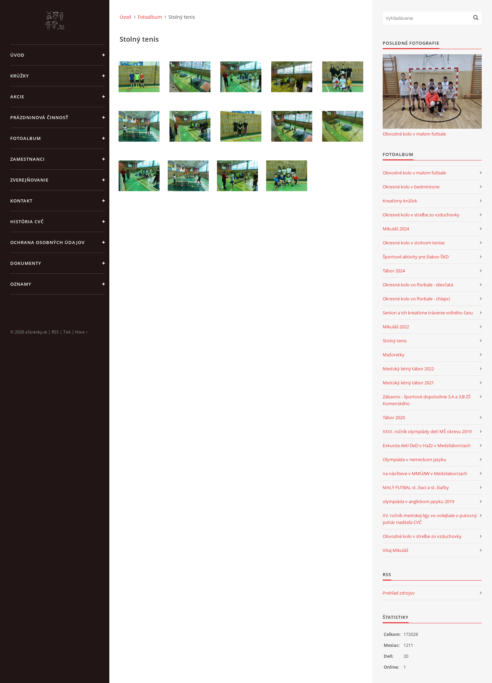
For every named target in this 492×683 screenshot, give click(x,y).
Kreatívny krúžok (400, 201)
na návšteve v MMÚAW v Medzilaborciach (425, 473)
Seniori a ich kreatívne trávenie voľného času (428, 313)
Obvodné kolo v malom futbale (414, 134)
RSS (55, 332)
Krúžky (19, 76)
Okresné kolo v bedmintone (411, 187)
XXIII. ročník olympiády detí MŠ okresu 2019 (427, 431)
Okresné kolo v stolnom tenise (414, 243)
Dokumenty (25, 263)
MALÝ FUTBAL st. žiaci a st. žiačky (416, 487)
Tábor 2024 (394, 271)
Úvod (17, 55)
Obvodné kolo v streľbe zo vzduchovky (422, 536)
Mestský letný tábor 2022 (408, 369)
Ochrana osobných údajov (47, 242)
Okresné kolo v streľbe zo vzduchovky (421, 215)
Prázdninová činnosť (39, 117)
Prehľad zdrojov (399, 593)
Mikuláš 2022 (396, 327)
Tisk (67, 332)
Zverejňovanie (29, 180)
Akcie (17, 97)
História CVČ (27, 221)
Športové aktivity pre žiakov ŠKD (416, 257)
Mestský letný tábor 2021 (408, 383)
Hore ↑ (81, 332)
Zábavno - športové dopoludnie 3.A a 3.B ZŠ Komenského (426, 400)
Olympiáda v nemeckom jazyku (414, 459)
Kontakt (21, 201)
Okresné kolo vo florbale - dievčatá (418, 285)
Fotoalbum (25, 138)
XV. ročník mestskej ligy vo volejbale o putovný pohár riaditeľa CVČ (430, 518)
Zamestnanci (27, 159)
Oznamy (20, 284)
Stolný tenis (395, 341)
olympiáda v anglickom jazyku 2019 (418, 501)
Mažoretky (394, 355)
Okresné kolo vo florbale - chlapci (416, 299)
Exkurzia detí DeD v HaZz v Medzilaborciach (426, 445)
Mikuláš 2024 (396, 229)
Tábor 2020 (394, 417)
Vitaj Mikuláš (395, 550)
